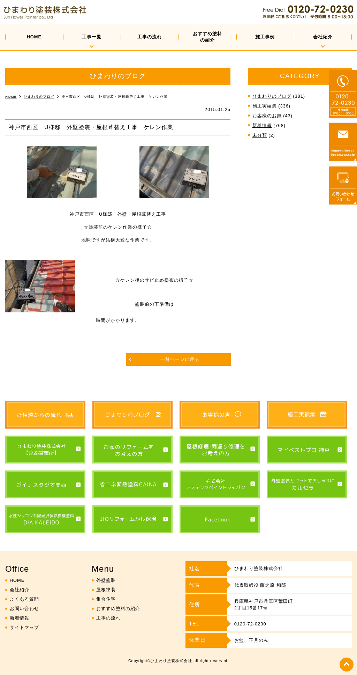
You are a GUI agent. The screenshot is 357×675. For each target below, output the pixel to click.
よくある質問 (24, 599)
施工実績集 (264, 106)
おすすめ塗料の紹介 (207, 37)
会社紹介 (323, 36)
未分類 (259, 135)
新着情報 (262, 125)
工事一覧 (91, 36)
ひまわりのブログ (271, 96)
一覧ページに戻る (179, 359)
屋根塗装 (106, 589)
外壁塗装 (106, 580)
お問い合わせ (24, 608)
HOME (34, 36)
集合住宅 (106, 599)
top (347, 665)
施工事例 (265, 36)
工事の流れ (149, 36)
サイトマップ (24, 627)
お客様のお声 (267, 115)
